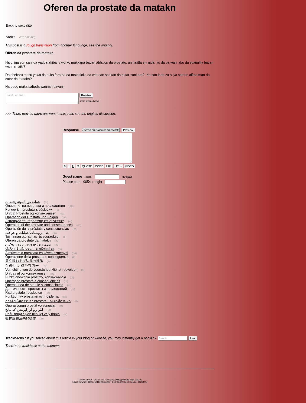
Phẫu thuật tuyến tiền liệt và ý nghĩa (32, 322)
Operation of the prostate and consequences (39, 232)
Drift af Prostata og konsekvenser (30, 221)
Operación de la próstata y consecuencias (37, 236)
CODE (99, 174)
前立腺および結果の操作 (24, 268)
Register (127, 184)
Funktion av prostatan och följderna (32, 304)
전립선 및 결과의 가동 (22, 273)
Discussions (104, 390)
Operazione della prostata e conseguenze (36, 264)
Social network (80, 390)
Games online (85, 387)
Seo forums (117, 390)
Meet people (131, 390)
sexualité (25, 25)
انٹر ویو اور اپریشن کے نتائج (24, 317)
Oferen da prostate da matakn (28, 248)
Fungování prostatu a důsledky (28, 217)
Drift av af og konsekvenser (26, 281)
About (138, 387)
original (106, 45)
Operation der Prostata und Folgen (31, 225)
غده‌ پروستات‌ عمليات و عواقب (27, 240)
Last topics (99, 387)
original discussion (101, 115)
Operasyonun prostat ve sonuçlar (30, 313)
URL (109, 174)
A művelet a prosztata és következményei (36, 260)
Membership (128, 387)
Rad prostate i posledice (23, 300)
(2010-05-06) (27, 37)
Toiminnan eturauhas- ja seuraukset (32, 244)
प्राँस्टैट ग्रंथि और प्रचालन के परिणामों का (29, 256)
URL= (118, 174)
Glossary (109, 387)
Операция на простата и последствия (35, 213)
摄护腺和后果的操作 (20, 326)
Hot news (92, 390)
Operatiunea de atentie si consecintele (34, 292)
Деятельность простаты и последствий (36, 296)
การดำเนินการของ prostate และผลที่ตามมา (38, 309)
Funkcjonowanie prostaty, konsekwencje (35, 285)
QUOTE (87, 174)
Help (118, 387)
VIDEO (129, 174)
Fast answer (46, 99)
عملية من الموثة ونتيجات (22, 209)
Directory (142, 390)
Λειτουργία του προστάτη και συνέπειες (34, 228)
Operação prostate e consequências (32, 289)
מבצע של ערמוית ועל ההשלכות (28, 252)
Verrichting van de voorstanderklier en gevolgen (41, 277)
